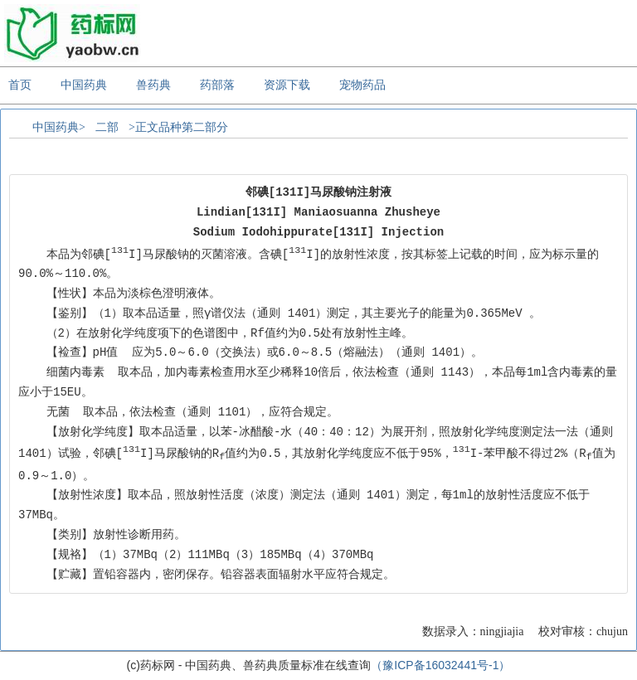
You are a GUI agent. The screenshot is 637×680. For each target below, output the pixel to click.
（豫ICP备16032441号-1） (440, 665)
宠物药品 (362, 84)
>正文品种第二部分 (178, 127)
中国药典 (84, 84)
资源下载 (287, 84)
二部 (107, 127)
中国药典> (58, 127)
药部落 (217, 84)
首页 (20, 84)
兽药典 (153, 84)
